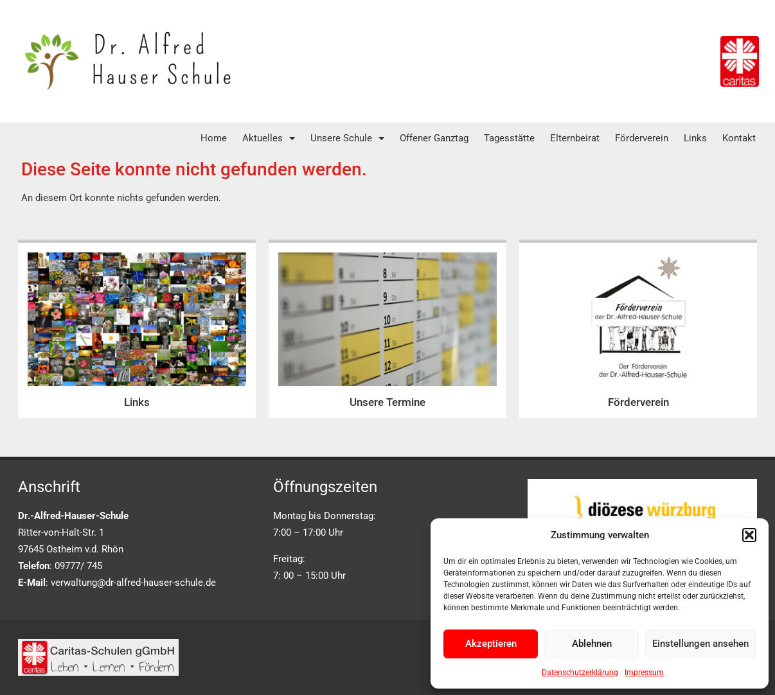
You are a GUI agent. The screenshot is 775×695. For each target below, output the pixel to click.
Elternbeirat (575, 138)
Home (213, 138)
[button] (749, 535)
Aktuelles (268, 138)
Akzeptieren (491, 643)
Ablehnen (592, 643)
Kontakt (739, 138)
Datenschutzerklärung (580, 672)
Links (695, 138)
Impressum (644, 672)
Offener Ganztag (434, 138)
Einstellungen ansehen (700, 643)
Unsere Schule (347, 138)
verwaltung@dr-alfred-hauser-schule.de (133, 582)
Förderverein (641, 138)
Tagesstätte (509, 138)
